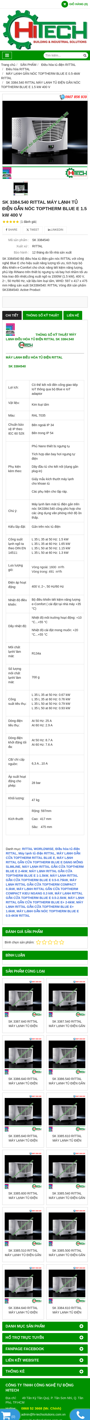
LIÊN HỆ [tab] (73, 315)
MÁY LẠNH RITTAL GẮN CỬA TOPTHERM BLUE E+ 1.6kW (44, 906)
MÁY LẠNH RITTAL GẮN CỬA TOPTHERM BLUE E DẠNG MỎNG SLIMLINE (44, 862)
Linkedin (55, 229)
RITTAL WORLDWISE (38, 849)
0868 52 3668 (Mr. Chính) (41, 1408)
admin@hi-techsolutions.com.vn (43, 1414)
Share (11, 229)
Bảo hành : (21, 252)
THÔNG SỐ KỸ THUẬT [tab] (42, 315)
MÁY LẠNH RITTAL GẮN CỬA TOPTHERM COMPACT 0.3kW (41, 884)
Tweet (32, 229)
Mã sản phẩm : (18, 240)
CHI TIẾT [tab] (12, 315)
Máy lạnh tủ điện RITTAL (37, 853)
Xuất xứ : (22, 246)
